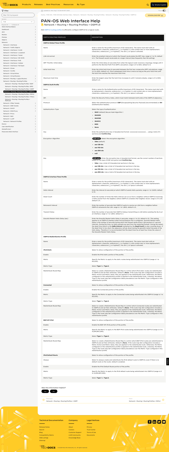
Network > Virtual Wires (11, 73)
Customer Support (75, 432)
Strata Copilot (159, 5)
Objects (4, 39)
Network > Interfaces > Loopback (14, 52)
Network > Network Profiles (12, 121)
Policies (4, 37)
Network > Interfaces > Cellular (13, 63)
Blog (40, 432)
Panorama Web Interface (10, 131)
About (71, 427)
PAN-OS (49, 14)
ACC (3, 32)
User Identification (8, 126)
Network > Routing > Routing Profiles (15, 81)
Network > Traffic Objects (11, 47)
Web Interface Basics (9, 26)
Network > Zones (8, 68)
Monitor (4, 34)
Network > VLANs (9, 70)
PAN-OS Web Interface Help (62, 14)
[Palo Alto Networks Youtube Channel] (164, 423)
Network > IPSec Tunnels (11, 103)
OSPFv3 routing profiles (53, 30)
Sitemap (42, 440)
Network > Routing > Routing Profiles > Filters (19, 96)
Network (5, 42)
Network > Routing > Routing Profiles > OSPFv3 (19, 91)
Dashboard (5, 29)
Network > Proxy (8, 113)
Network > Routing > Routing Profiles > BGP (19, 83)
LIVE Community (75, 435)
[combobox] (18, 15)
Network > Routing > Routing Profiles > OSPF (19, 89)
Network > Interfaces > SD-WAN (13, 58)
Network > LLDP (8, 118)
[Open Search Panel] (148, 5)
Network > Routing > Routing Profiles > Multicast (17, 100)
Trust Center (91, 429)
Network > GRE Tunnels (10, 105)
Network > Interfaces (10, 45)
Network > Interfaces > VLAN (12, 50)
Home (43, 14)
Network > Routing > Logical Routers (15, 78)
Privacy (89, 427)
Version (4, 19)
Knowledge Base (74, 437)
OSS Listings (43, 437)
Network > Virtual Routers (11, 76)
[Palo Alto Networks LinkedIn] (155, 423)
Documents (91, 435)
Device (4, 124)
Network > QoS (8, 116)
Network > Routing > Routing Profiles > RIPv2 (19, 94)
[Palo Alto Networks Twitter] (159, 423)
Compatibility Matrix (46, 435)
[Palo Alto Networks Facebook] (150, 423)
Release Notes (44, 427)
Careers (71, 429)
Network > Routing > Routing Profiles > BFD (19, 86)
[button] (167, 361)
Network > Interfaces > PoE (12, 60)
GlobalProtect (6, 129)
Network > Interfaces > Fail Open (13, 65)
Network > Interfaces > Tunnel (12, 55)
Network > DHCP (9, 108)
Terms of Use (91, 432)
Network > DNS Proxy (10, 111)
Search (41, 429)
